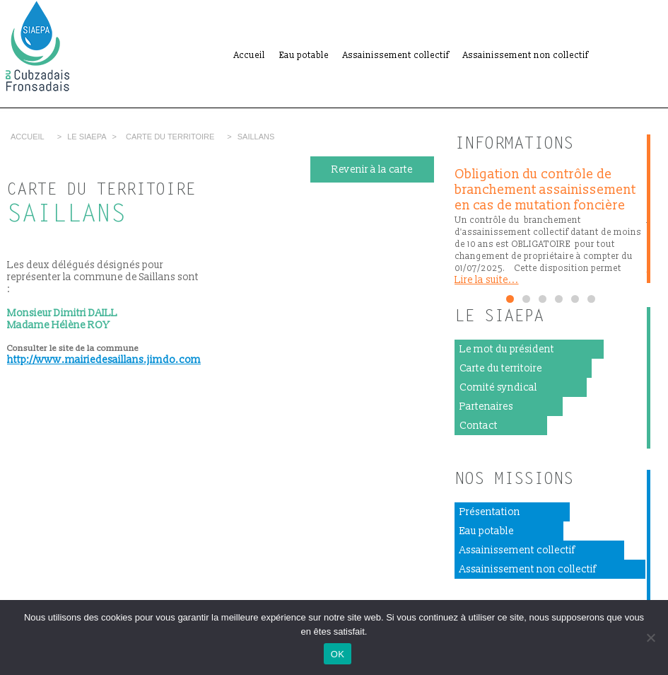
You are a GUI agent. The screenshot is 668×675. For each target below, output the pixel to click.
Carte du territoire (170, 136)
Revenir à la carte (372, 169)
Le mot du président (506, 349)
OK (337, 654)
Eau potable (304, 55)
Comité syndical (498, 387)
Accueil (249, 55)
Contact (478, 426)
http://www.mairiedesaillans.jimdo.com (104, 360)
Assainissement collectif (396, 55)
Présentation (489, 512)
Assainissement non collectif (525, 55)
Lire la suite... (487, 280)
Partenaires (486, 406)
